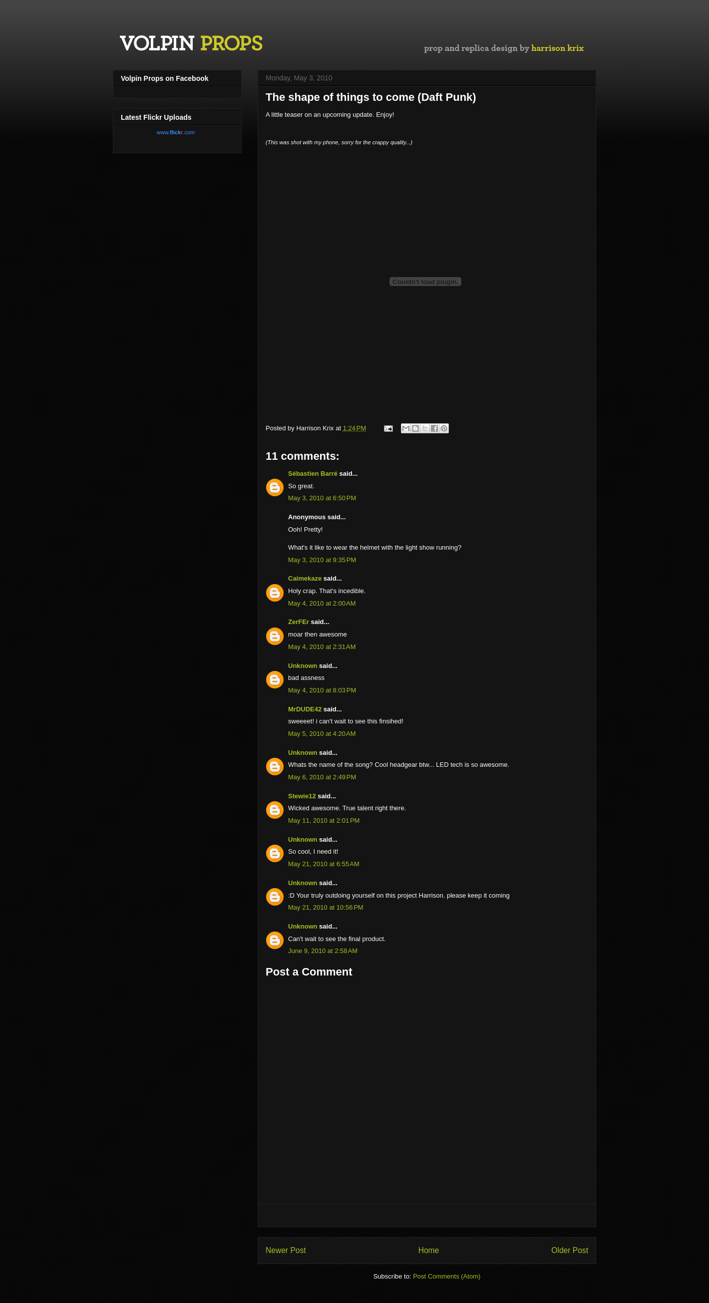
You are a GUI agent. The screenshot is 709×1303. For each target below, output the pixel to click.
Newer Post (286, 1250)
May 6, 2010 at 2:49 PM (322, 777)
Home (428, 1250)
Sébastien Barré (313, 473)
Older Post (569, 1250)
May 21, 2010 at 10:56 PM (325, 907)
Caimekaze (305, 578)
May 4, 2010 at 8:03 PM (322, 690)
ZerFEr (298, 622)
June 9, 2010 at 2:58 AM (322, 951)
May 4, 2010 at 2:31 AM (322, 647)
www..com (176, 132)
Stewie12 (302, 796)
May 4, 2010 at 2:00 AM (322, 603)
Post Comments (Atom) (446, 1276)
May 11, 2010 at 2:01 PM (323, 820)
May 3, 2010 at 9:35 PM (322, 560)
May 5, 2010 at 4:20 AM (322, 733)
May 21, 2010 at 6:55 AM (323, 864)
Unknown (303, 665)
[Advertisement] (427, 1215)
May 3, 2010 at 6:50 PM (322, 498)
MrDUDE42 (305, 709)
